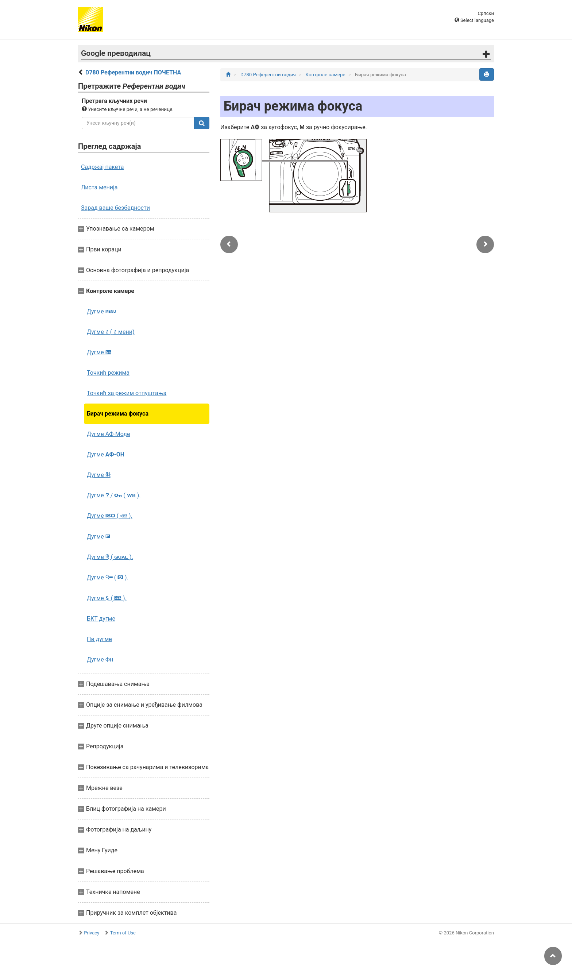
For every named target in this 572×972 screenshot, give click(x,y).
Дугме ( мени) (110, 331)
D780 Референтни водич (268, 74)
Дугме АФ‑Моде (108, 434)
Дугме (101, 311)
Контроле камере (326, 74)
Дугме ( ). (109, 515)
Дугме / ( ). (113, 495)
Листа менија (99, 187)
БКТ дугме (101, 618)
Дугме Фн (100, 659)
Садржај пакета (102, 166)
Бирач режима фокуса (117, 413)
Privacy (91, 933)
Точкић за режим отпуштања (126, 393)
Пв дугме (99, 639)
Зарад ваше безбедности (115, 207)
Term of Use (123, 933)
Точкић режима (108, 372)
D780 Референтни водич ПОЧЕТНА (133, 72)
